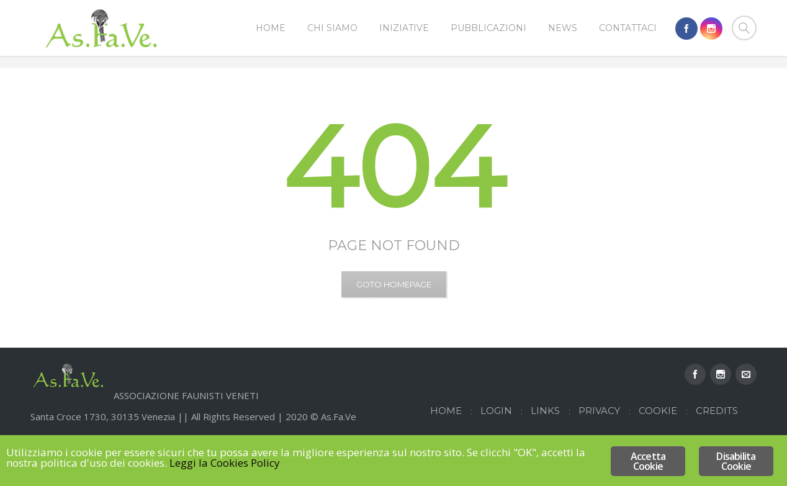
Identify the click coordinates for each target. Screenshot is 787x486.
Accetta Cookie (648, 461)
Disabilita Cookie (735, 461)
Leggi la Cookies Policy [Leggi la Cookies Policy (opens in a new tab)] (224, 463)
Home (695, 85)
